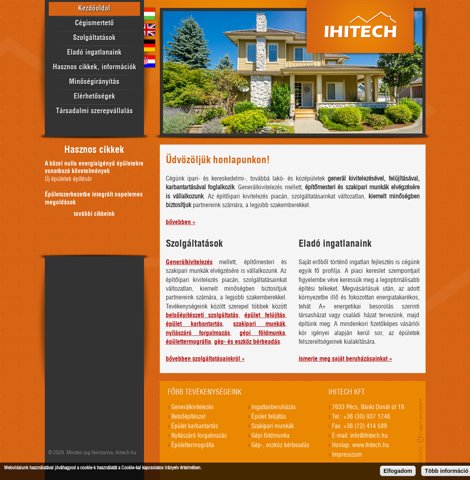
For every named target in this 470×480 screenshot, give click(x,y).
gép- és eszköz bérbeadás (247, 342)
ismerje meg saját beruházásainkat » (345, 359)
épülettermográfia (188, 342)
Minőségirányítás (94, 82)
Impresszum (347, 455)
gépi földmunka (262, 333)
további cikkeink (94, 214)
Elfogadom (398, 472)
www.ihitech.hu (370, 445)
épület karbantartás (194, 324)
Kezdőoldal (94, 8)
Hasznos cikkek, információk (94, 67)
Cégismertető (94, 23)
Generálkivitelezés (189, 262)
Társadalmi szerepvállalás (94, 111)
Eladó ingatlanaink (94, 52)
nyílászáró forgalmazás (198, 333)
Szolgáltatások (94, 38)
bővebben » (181, 222)
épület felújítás (264, 315)
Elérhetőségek (94, 96)
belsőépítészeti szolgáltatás (202, 315)
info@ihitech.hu (369, 436)
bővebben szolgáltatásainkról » (205, 359)
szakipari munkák (259, 324)
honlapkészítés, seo (421, 432)
